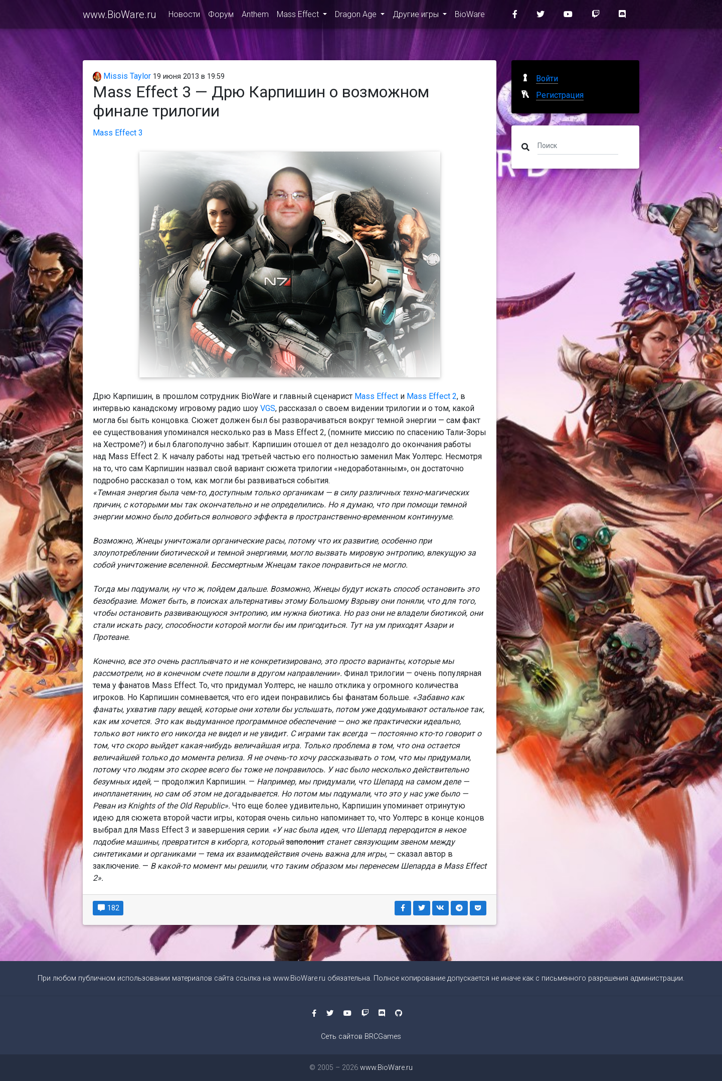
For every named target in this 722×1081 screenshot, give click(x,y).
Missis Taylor (122, 76)
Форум (221, 16)
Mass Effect (299, 16)
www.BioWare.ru (119, 16)
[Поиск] (577, 145)
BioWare (470, 16)
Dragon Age (357, 16)
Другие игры (417, 16)
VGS (267, 408)
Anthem (255, 16)
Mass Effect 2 (432, 396)
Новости (184, 16)
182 (108, 908)
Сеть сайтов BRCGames (361, 1036)
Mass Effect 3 (118, 133)
